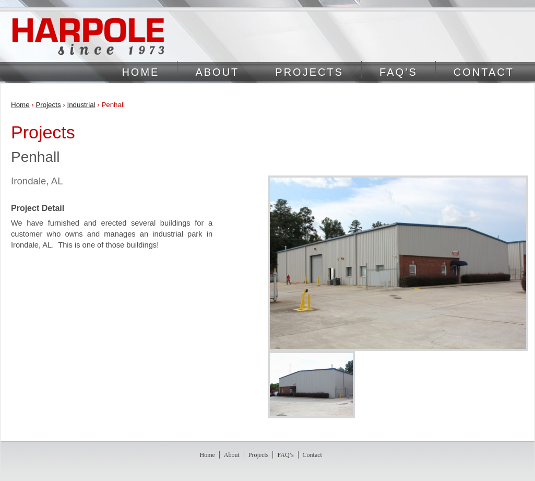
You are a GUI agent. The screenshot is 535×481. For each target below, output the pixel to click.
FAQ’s (398, 72)
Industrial (81, 105)
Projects (309, 72)
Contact (484, 72)
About (217, 72)
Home (140, 72)
